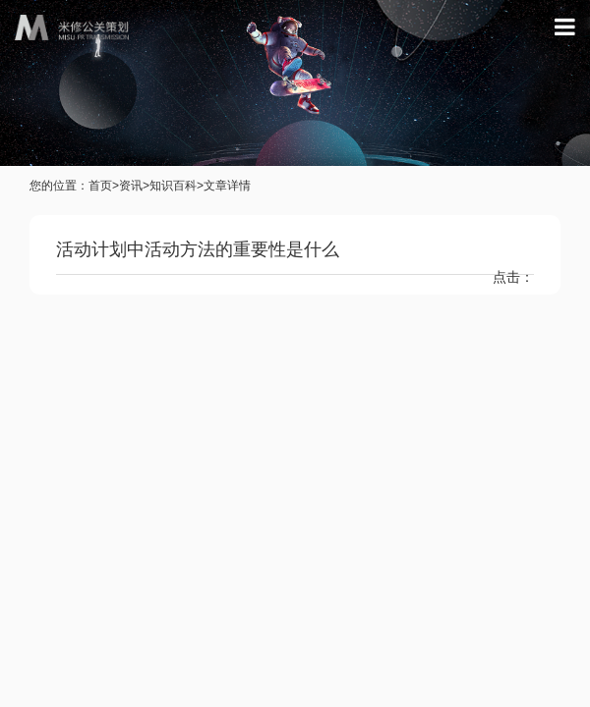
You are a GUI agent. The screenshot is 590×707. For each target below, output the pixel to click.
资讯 (131, 185)
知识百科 (173, 185)
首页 (100, 185)
